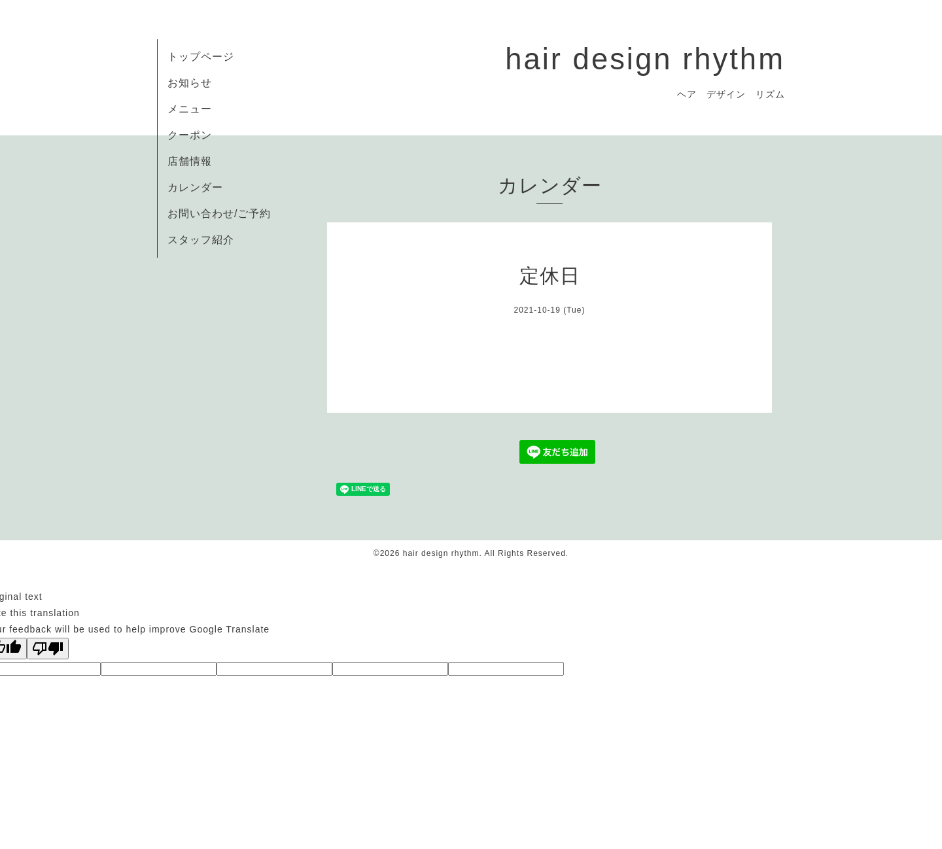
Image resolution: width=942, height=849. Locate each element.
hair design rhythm (645, 59)
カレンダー (195, 187)
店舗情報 (189, 161)
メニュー (189, 108)
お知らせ (189, 82)
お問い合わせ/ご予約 (219, 213)
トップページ (200, 56)
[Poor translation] (48, 648)
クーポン (189, 135)
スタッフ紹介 (200, 239)
